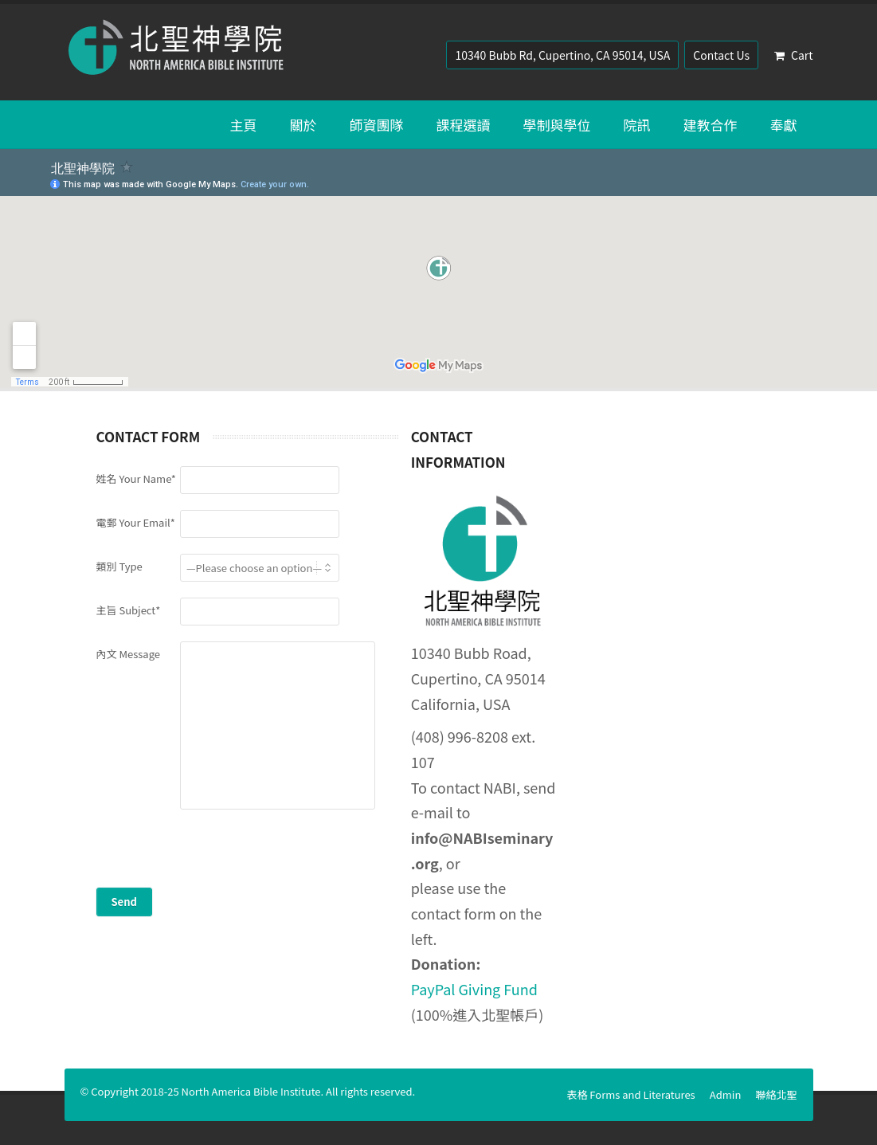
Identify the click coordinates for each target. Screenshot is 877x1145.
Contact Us (721, 55)
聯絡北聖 (776, 1094)
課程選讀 (464, 125)
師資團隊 (377, 125)
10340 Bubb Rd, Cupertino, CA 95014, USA (562, 55)
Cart (793, 55)
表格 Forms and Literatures (630, 1094)
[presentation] (217, 856)
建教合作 (710, 125)
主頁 (243, 125)
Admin (726, 1094)
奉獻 (783, 125)
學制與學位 (557, 125)
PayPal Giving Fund (474, 988)
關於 (303, 125)
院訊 (637, 125)
